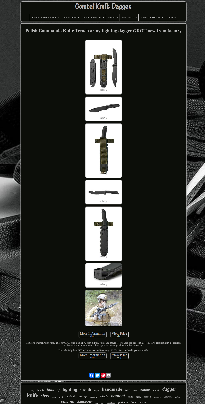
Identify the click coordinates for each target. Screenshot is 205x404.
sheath (85, 389)
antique (177, 397)
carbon (147, 396)
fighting (70, 389)
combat (118, 396)
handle (145, 390)
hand (130, 396)
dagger (169, 389)
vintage (82, 396)
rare (127, 390)
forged (96, 391)
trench (156, 390)
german (168, 396)
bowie (40, 390)
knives (135, 391)
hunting (53, 389)
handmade (112, 389)
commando (157, 397)
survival (93, 397)
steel (45, 395)
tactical (70, 396)
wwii (61, 397)
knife (32, 395)
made (138, 397)
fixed (54, 397)
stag (33, 390)
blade (104, 396)
